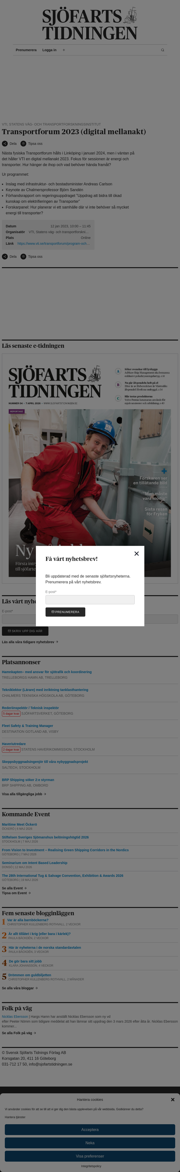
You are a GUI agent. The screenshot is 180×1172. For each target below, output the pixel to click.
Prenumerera (66, 612)
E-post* (90, 597)
